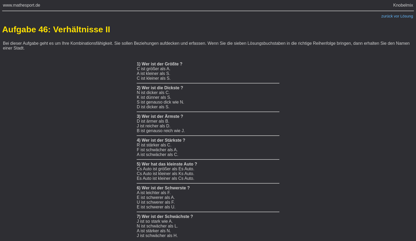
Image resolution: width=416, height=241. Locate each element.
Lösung (406, 16)
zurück (387, 16)
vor (396, 16)
